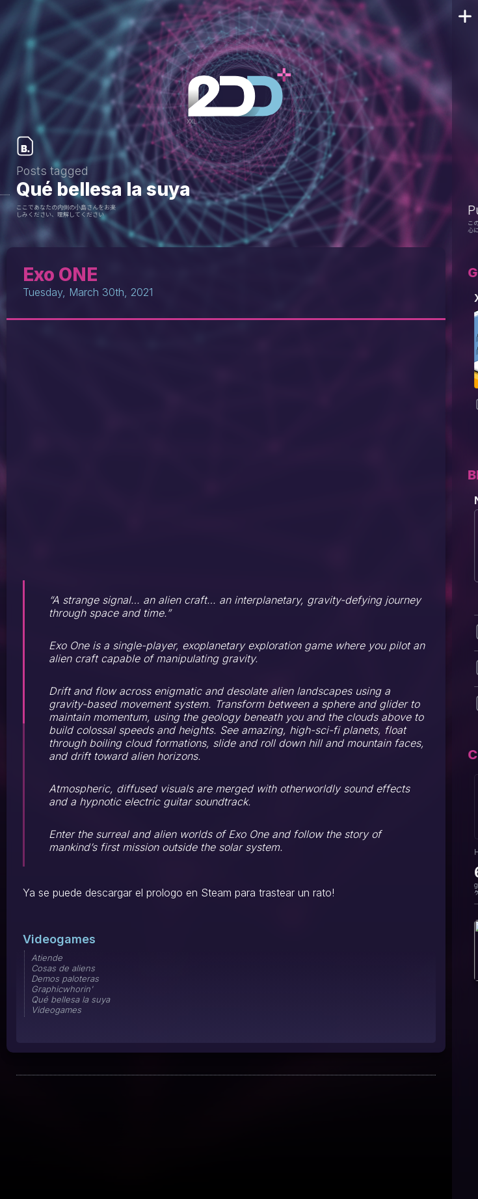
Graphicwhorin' (62, 989)
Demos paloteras (65, 978)
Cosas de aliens (63, 968)
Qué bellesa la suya (70, 999)
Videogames (59, 939)
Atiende (46, 957)
